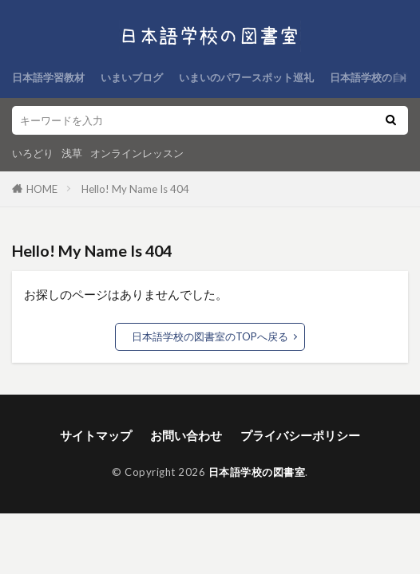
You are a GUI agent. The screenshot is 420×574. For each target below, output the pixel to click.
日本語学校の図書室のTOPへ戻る (210, 336)
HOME (41, 189)
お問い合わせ (186, 435)
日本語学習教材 (48, 77)
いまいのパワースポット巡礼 (246, 77)
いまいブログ (132, 77)
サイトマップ (96, 435)
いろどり (32, 153)
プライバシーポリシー (300, 435)
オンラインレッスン (137, 153)
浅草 (71, 153)
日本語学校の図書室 (257, 472)
